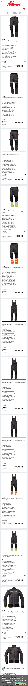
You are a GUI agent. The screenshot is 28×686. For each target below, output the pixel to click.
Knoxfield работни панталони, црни (14, 153)
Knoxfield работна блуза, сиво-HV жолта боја (14, 611)
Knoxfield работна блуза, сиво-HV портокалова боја (14, 668)
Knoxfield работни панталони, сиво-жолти (14, 40)
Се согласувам (20, 684)
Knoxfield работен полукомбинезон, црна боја (14, 381)
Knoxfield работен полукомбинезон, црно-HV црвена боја (14, 440)
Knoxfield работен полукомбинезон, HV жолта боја (14, 324)
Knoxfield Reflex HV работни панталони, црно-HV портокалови (14, 268)
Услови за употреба (17, 682)
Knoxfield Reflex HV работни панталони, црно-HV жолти (14, 211)
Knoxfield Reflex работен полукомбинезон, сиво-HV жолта (14, 555)
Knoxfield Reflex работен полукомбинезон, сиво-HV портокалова (14, 498)
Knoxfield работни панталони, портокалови (14, 97)
